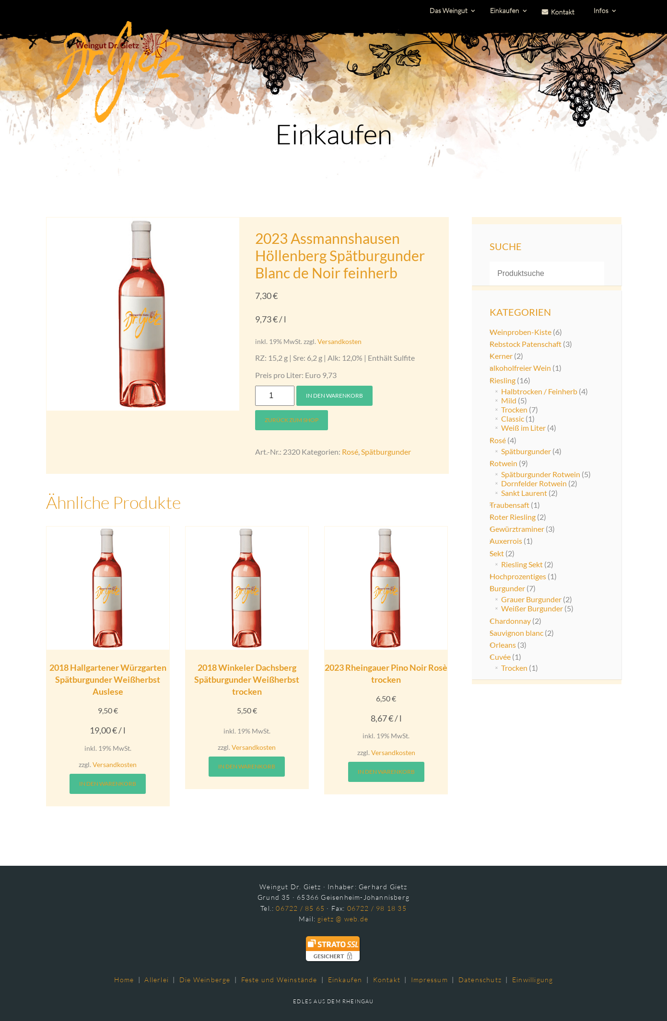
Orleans (503, 644)
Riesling (502, 380)
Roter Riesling (513, 516)
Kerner (501, 355)
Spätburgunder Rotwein (540, 474)
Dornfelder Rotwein (534, 483)
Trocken (514, 409)
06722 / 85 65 (300, 908)
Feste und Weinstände (279, 979)
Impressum (429, 979)
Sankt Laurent (524, 492)
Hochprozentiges (518, 576)
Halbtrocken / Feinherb (539, 391)
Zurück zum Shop (291, 420)
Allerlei (156, 979)
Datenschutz (480, 979)
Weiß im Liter (523, 427)
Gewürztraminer (517, 528)
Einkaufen (345, 979)
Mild (508, 400)
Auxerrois (506, 540)
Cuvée (500, 656)
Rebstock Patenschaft (526, 343)
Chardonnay (510, 620)
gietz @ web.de (342, 919)
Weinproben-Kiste (520, 331)
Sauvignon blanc (516, 632)
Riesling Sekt (522, 564)
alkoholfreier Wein (520, 367)
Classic (512, 418)
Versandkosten (339, 341)
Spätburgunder (386, 451)
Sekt (497, 553)
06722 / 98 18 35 (377, 908)
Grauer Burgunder (531, 599)
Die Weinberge (205, 979)
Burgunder (507, 588)
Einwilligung (532, 979)
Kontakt (386, 979)
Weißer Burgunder (532, 608)
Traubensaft (509, 504)
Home (124, 979)
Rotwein (503, 463)
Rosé (350, 451)
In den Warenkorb (334, 395)
